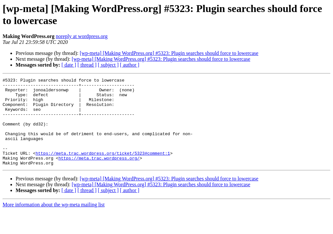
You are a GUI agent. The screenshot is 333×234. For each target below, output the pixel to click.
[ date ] (68, 65)
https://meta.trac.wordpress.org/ (99, 174)
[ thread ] (87, 65)
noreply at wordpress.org (81, 36)
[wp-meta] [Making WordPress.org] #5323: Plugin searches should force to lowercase (169, 53)
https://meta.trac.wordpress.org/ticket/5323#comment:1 (102, 169)
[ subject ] (108, 65)
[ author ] (130, 65)
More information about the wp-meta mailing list (54, 222)
